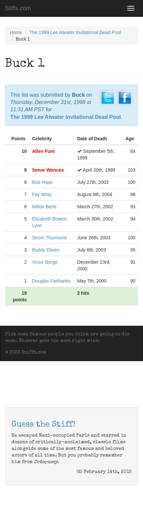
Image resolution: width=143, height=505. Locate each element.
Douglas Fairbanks (51, 281)
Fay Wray (42, 194)
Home (16, 32)
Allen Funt (43, 151)
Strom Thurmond (49, 237)
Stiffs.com (18, 8)
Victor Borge (44, 262)
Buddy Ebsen (45, 249)
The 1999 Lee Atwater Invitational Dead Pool (75, 32)
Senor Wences (48, 170)
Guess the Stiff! (43, 425)
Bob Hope (42, 182)
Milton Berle (44, 206)
